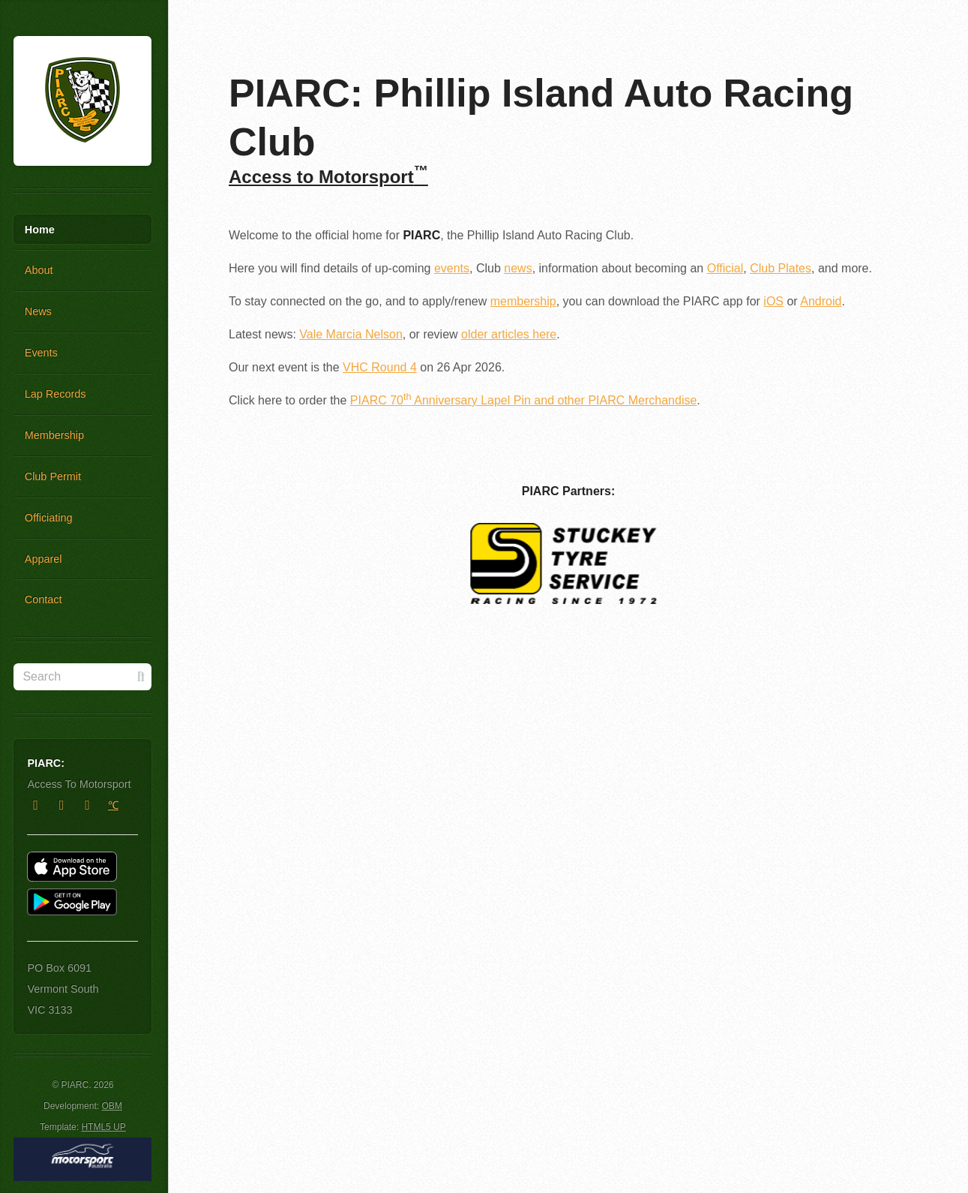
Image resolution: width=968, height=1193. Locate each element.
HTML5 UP (103, 1127)
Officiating (49, 518)
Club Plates (780, 268)
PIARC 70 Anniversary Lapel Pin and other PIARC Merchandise (523, 400)
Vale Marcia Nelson (351, 334)
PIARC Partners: (568, 491)
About (39, 270)
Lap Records (55, 394)
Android (820, 301)
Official (725, 268)
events (451, 268)
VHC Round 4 (380, 367)
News (38, 311)
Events (41, 353)
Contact (43, 599)
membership (523, 301)
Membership (54, 435)
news (518, 268)
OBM (111, 1106)
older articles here (508, 334)
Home (40, 230)
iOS (773, 301)
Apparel (43, 559)
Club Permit (53, 476)
